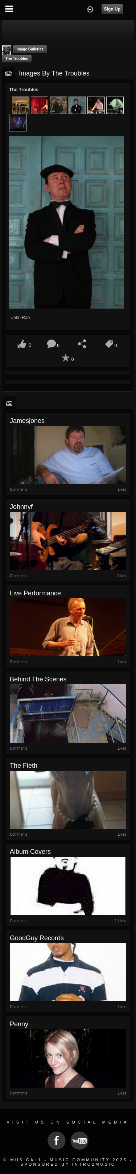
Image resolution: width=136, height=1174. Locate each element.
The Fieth (23, 765)
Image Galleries (30, 49)
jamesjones (27, 420)
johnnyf (21, 506)
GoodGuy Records (37, 938)
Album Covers (30, 851)
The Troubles (16, 59)
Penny (19, 1024)
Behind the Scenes (38, 679)
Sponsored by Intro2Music (68, 1164)
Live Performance (35, 593)
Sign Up (112, 9)
